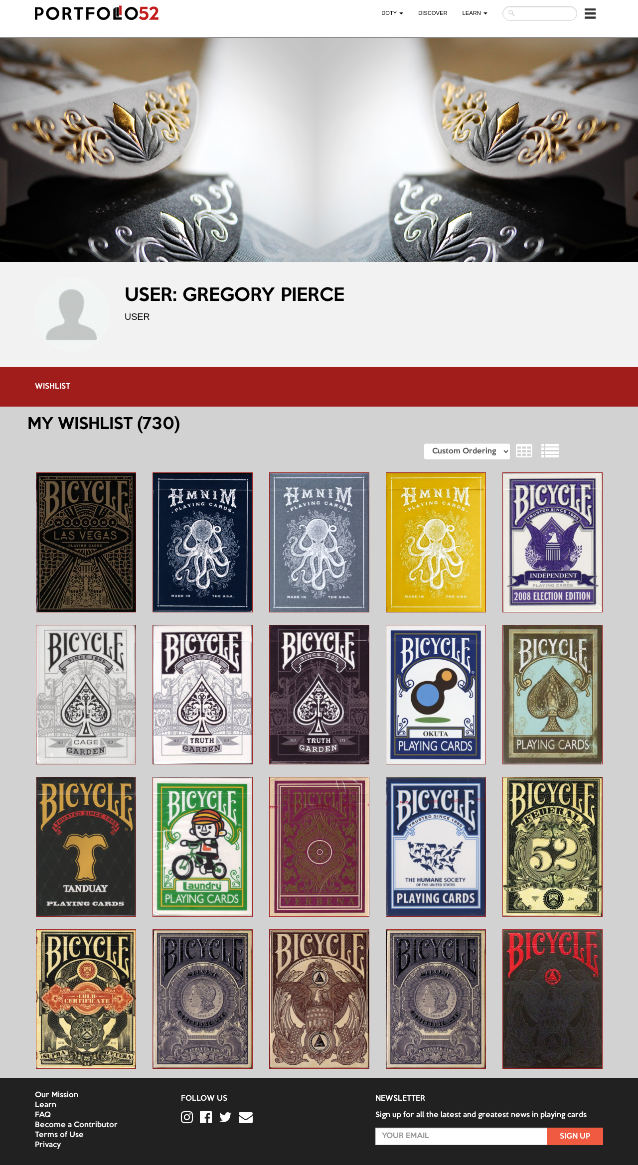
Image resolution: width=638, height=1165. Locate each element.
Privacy (48, 1145)
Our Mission (56, 1095)
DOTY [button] (392, 13)
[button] (590, 13)
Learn (45, 1105)
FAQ (43, 1115)
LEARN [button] (475, 13)
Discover (432, 13)
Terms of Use (59, 1135)
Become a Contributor (76, 1125)
